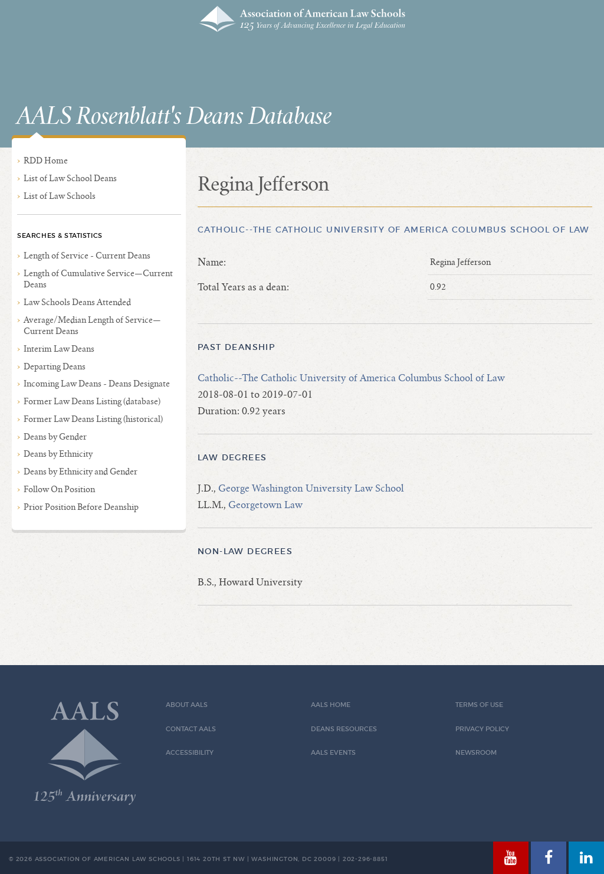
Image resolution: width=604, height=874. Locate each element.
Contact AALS (191, 729)
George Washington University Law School (311, 488)
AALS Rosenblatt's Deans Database (174, 117)
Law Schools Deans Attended (77, 302)
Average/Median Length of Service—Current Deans (92, 325)
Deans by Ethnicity (58, 454)
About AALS (187, 705)
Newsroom (476, 753)
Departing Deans (55, 366)
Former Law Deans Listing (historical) (93, 419)
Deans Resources (344, 729)
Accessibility (190, 753)
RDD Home (46, 160)
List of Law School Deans (70, 178)
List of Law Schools (60, 196)
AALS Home (330, 705)
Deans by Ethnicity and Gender (80, 471)
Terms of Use (479, 705)
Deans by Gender (55, 436)
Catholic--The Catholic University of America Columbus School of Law (394, 229)
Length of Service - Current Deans (87, 255)
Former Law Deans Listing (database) (92, 401)
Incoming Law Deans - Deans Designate (97, 383)
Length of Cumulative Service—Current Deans (98, 279)
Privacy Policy (482, 729)
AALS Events (333, 753)
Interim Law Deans (59, 348)
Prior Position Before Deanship (81, 507)
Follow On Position (59, 489)
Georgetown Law (265, 505)
